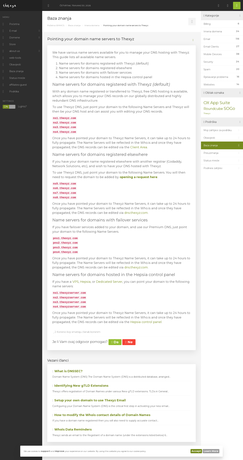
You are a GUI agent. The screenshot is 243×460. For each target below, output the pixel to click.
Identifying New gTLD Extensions (80, 386)
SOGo (229, 108)
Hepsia (85, 282)
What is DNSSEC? (67, 371)
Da (115, 342)
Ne (128, 342)
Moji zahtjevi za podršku (222, 130)
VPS (75, 282)
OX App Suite (217, 102)
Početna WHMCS (55, 25)
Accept (196, 451)
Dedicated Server (109, 282)
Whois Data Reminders (72, 429)
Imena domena (92, 25)
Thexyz (207, 113)
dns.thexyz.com (136, 213)
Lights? (15, 107)
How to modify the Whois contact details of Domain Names (101, 415)
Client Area (138, 147)
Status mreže (222, 161)
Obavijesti (222, 138)
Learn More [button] (211, 451)
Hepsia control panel (146, 322)
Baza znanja (74, 25)
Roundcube (213, 109)
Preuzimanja (222, 153)
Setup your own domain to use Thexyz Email (89, 400)
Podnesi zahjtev (222, 168)
